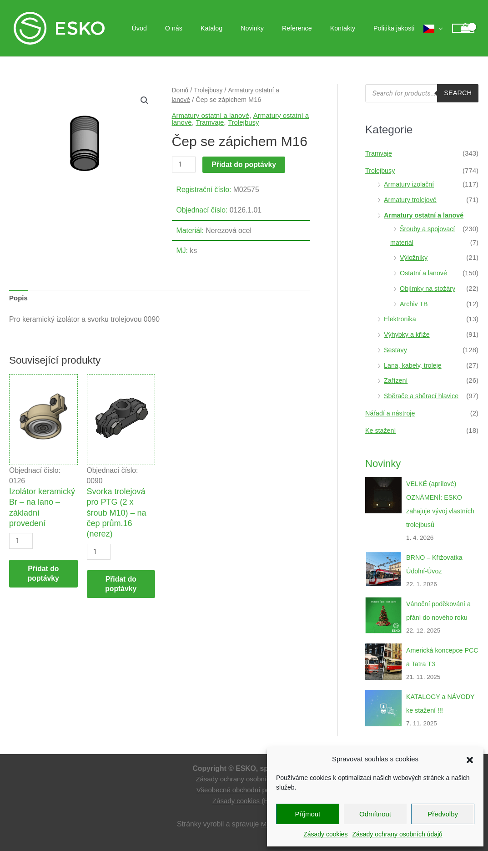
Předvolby (443, 814)
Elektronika (401, 319)
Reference (310, 28)
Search (457, 93)
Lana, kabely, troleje (414, 365)
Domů (181, 90)
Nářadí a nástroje (391, 413)
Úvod (173, 28)
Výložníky (414, 257)
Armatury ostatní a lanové (212, 115)
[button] (469, 759)
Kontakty (350, 28)
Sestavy (396, 350)
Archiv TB (414, 304)
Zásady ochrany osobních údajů (397, 834)
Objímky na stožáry (429, 288)
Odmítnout (375, 814)
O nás (202, 28)
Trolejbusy (210, 90)
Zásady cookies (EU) (244, 801)
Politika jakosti (396, 28)
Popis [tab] (19, 299)
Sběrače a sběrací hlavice (423, 396)
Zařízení (396, 380)
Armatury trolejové (411, 199)
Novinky (270, 28)
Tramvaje (217, 122)
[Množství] (184, 165)
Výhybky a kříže (408, 334)
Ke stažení (381, 430)
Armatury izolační (410, 184)
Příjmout (307, 814)
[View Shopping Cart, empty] (463, 28)
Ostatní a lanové (424, 273)
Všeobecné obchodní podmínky (244, 790)
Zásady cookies (325, 834)
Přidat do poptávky (245, 164)
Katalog (235, 28)
